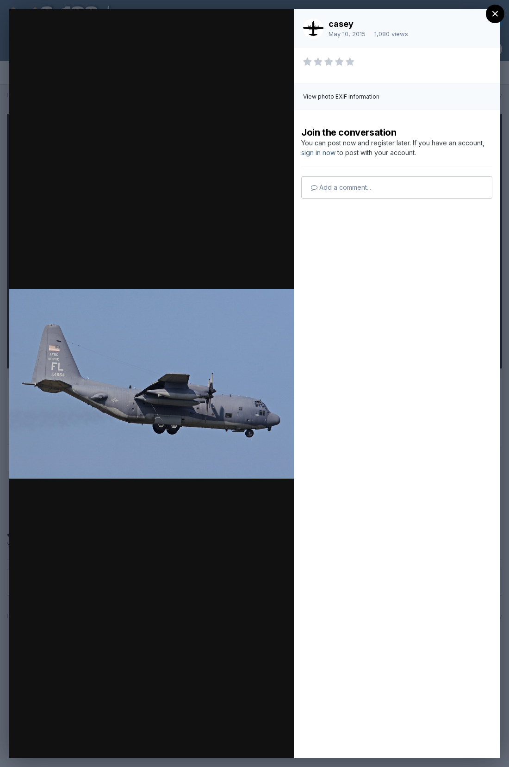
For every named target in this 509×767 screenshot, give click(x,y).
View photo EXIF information (341, 96)
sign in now (318, 152)
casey (341, 24)
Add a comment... (341, 187)
